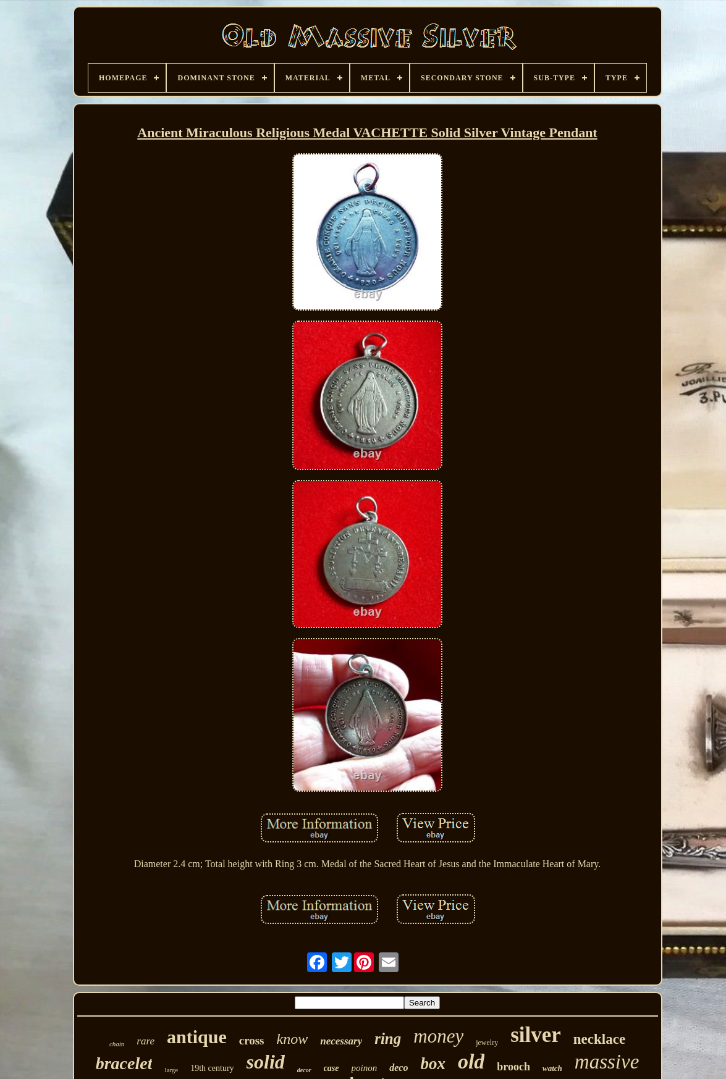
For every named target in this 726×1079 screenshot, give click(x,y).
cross (251, 1040)
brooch (513, 1066)
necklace (599, 1039)
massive (607, 1062)
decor (304, 1070)
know (292, 1039)
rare (145, 1041)
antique (197, 1037)
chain (116, 1044)
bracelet (124, 1063)
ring (387, 1038)
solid (266, 1062)
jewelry (487, 1042)
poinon (365, 1068)
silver (535, 1035)
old (471, 1061)
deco (398, 1067)
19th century (212, 1068)
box (432, 1063)
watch (552, 1068)
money (438, 1036)
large (171, 1069)
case (331, 1068)
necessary (341, 1041)
